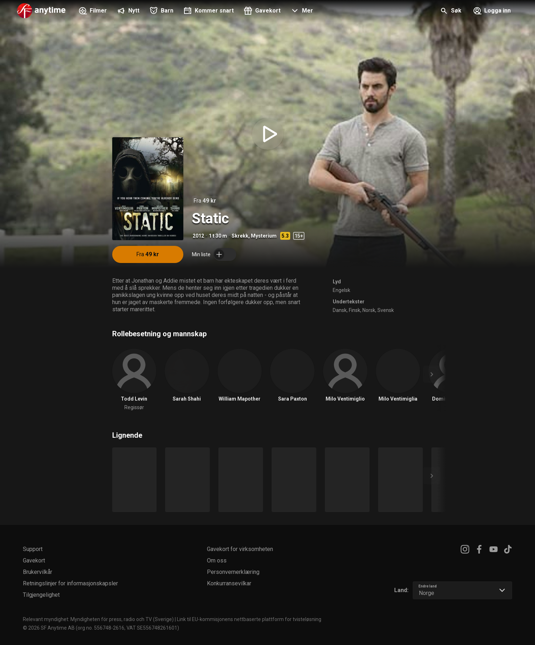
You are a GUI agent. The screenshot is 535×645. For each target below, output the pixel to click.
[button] (301, 11)
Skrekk (240, 236)
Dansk (340, 310)
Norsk (368, 310)
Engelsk (341, 290)
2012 (198, 236)
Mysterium (264, 236)
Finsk (354, 310)
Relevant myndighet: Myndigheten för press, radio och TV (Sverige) (98, 619)
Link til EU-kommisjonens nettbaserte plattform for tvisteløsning (249, 619)
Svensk (385, 310)
